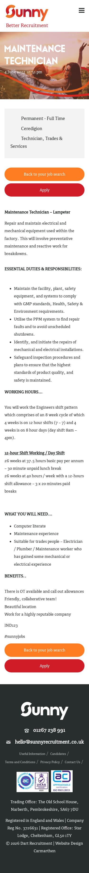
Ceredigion (31, 128)
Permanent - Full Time (43, 118)
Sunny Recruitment (27, 14)
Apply (45, 190)
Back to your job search (44, 174)
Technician (31, 138)
